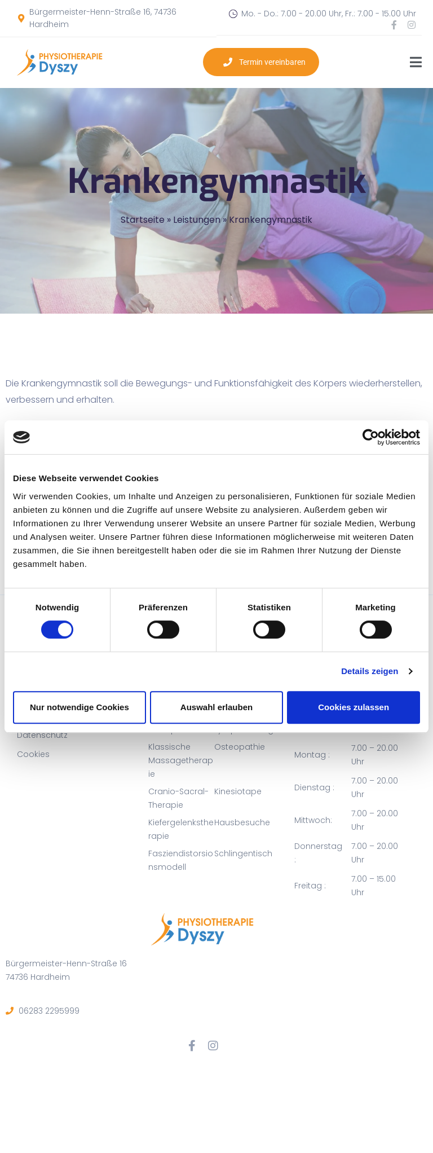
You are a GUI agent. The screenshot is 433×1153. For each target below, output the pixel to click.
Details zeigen (369, 671)
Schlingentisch (243, 853)
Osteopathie (239, 746)
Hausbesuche (242, 822)
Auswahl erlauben (216, 707)
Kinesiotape (238, 791)
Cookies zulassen (353, 707)
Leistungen (196, 219)
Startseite (143, 219)
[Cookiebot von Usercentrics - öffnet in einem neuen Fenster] (370, 437)
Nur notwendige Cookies (79, 707)
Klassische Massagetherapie (180, 760)
